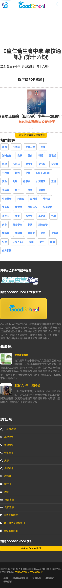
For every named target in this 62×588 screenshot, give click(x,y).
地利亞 (46, 198)
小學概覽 (7, 437)
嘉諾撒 (33, 198)
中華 (27, 172)
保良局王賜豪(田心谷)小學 (41, 121)
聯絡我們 (7, 581)
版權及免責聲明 (20, 578)
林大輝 (5, 172)
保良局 (16, 164)
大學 (4, 460)
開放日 (20, 198)
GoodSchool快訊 (31, 548)
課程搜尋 (7, 468)
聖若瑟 (18, 207)
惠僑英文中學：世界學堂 (27, 385)
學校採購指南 (9, 530)
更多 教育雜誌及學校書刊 (31, 135)
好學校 (26, 181)
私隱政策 (36, 578)
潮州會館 (6, 155)
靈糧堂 (52, 155)
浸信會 (28, 164)
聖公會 (54, 164)
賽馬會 (5, 233)
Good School (43, 172)
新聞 (52, 241)
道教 (17, 172)
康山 (31, 241)
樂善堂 (31, 233)
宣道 (53, 181)
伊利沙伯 (32, 207)
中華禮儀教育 (21, 355)
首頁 (5, 578)
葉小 (42, 241)
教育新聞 (6, 250)
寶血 (4, 181)
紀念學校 (17, 224)
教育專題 (7, 499)
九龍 (53, 216)
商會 (4, 224)
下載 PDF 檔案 (31, 79)
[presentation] (29, 128)
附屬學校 (47, 207)
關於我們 (49, 578)
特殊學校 (7, 452)
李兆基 (41, 216)
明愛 (40, 155)
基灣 (43, 146)
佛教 (30, 155)
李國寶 (18, 233)
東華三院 (30, 146)
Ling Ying (18, 241)
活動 (4, 491)
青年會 (5, 190)
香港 (17, 216)
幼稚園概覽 (8, 429)
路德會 (28, 216)
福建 (4, 164)
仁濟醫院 (40, 181)
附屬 (15, 181)
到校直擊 (43, 224)
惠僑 (4, 146)
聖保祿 (41, 164)
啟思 (19, 155)
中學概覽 (7, 445)
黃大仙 (5, 216)
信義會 (41, 190)
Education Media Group (29, 572)
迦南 (43, 233)
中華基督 (6, 198)
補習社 (5, 476)
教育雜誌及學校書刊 (12, 523)
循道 (30, 190)
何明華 (54, 233)
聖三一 (18, 190)
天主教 (5, 207)
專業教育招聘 (9, 515)
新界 (30, 224)
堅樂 (4, 241)
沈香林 (16, 146)
